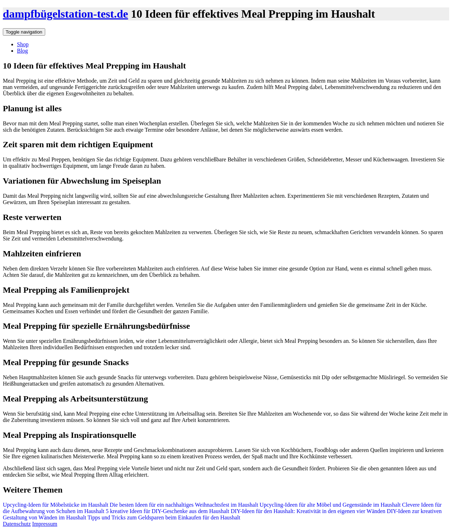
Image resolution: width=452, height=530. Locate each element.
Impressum (44, 524)
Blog (22, 51)
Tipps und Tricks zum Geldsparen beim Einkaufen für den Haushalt (164, 517)
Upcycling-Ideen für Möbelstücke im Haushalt (56, 505)
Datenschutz (17, 524)
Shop (23, 44)
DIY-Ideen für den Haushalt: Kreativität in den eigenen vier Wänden (308, 511)
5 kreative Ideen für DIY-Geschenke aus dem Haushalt (168, 511)
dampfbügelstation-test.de (65, 13)
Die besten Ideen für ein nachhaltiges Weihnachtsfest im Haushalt (184, 505)
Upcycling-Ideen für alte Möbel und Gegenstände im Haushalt (329, 505)
